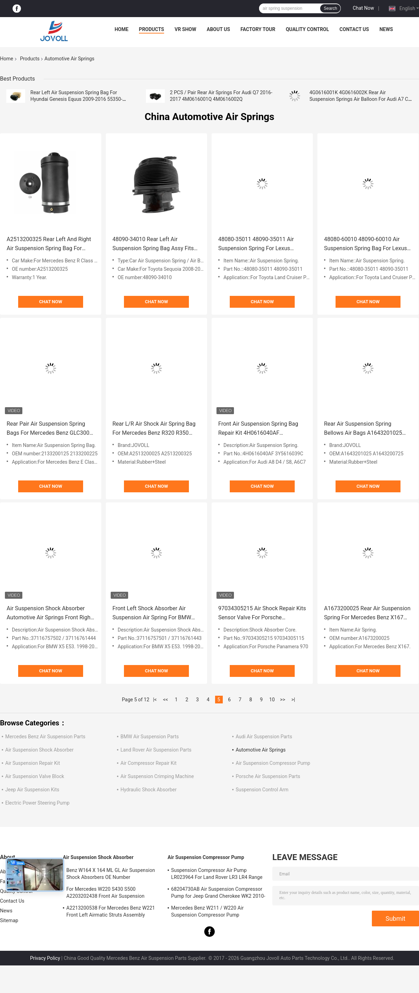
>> (282, 699)
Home (121, 29)
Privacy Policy (45, 958)
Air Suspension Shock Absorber (39, 750)
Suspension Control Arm (262, 789)
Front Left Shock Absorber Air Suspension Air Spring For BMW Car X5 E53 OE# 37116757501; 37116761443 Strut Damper (151, 613)
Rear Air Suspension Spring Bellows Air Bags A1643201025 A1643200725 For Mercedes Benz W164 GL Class (366, 429)
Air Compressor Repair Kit (148, 763)
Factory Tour (258, 29)
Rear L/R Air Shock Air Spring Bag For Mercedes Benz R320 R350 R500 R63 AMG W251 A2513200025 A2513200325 (154, 429)
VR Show (185, 29)
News (386, 29)
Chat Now (363, 8)
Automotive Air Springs (261, 750)
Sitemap (9, 920)
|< (155, 699)
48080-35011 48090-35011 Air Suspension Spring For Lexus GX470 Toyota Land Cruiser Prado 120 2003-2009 (260, 244)
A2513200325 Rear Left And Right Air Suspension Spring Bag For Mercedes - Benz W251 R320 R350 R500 (49, 244)
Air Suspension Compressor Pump (273, 763)
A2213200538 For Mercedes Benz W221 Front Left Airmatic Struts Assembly (110, 911)
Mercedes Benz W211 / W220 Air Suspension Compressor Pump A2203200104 (207, 912)
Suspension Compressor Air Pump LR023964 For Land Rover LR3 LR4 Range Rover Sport (217, 874)
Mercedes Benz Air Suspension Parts (45, 736)
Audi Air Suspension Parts (264, 736)
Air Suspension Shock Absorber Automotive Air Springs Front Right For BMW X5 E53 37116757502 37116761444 (49, 613)
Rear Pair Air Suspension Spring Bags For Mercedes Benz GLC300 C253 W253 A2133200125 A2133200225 (48, 429)
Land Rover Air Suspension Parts (155, 750)
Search (330, 8)
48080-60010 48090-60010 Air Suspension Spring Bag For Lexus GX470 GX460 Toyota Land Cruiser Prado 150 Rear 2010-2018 (367, 244)
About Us (218, 29)
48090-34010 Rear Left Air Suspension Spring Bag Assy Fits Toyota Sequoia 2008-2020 (153, 244)
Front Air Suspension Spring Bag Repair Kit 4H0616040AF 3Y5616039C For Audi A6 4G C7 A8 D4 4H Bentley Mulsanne (261, 429)
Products (151, 29)
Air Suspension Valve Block (34, 776)
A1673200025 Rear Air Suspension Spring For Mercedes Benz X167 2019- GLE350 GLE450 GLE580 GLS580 (367, 613)
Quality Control (307, 29)
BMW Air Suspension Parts (149, 736)
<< (165, 699)
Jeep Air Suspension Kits (32, 789)
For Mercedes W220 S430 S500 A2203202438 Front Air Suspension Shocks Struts (105, 893)
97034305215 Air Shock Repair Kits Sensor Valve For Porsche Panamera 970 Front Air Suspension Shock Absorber (262, 613)
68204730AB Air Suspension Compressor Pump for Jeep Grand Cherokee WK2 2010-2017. (218, 893)
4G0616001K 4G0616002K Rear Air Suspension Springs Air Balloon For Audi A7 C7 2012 (360, 99)
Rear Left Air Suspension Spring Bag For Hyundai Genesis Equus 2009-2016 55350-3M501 (76, 99)
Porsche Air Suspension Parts (268, 776)
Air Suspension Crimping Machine (157, 776)
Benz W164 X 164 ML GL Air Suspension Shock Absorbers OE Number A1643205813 (110, 874)
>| (293, 699)
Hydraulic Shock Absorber (148, 789)
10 (272, 699)
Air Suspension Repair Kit (32, 763)
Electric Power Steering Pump (37, 803)
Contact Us (354, 29)
